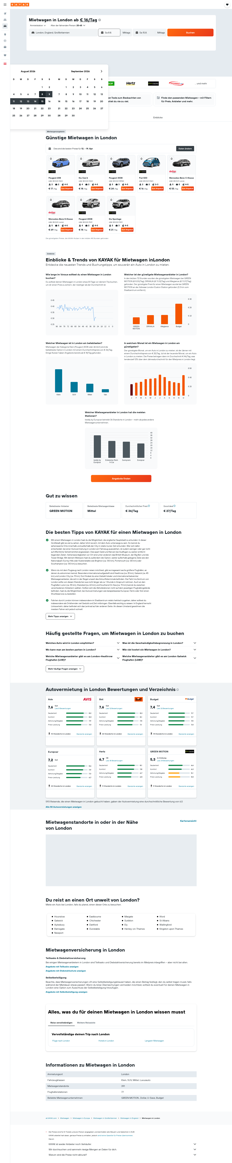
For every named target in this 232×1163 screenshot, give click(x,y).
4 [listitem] (81, 184)
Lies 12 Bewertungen (114, 708)
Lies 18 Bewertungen (114, 760)
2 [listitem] (51, 184)
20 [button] (89, 81)
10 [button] (68, 74)
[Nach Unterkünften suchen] (5, 20)
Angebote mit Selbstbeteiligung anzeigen (66, 992)
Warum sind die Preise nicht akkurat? (123, 1154)
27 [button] (90, 88)
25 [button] (75, 88)
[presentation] (99, 20)
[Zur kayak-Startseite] (20, 4)
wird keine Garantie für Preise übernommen (115, 1135)
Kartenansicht (188, 820)
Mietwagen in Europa (81, 1118)
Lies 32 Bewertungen (165, 708)
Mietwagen (64, 1118)
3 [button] (68, 67)
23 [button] (111, 81)
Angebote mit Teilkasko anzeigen (62, 966)
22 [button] (104, 81)
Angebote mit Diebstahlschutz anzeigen (66, 970)
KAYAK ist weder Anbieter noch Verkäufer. (123, 1144)
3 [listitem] (117, 184)
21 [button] (97, 81)
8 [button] (104, 67)
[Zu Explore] (5, 34)
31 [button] (68, 95)
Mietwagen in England (129, 1118)
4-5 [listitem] (65, 184)
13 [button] (90, 74)
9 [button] (111, 67)
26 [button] (82, 88)
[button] (5, 4)
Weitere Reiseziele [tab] (86, 1022)
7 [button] (97, 67)
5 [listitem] (111, 184)
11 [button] (75, 74)
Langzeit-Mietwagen (154, 1040)
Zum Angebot (66, 188)
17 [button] (68, 81)
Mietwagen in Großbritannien (105, 1118)
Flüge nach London (61, 1040)
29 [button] (104, 88)
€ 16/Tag (88, 19)
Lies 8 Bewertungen (63, 708)
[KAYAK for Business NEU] (5, 47)
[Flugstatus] (5, 41)
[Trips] (5, 55)
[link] (121, 478)
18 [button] (76, 81)
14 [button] (97, 74)
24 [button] (68, 88)
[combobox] (37, 25)
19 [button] (83, 81)
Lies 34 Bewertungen (165, 760)
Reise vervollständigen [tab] (61, 1022)
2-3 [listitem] (155, 184)
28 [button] (97, 88)
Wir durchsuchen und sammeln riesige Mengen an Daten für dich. (123, 1149)
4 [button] (75, 67)
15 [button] (104, 74)
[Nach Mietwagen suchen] (5, 26)
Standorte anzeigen (84, 734)
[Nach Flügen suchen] (5, 14)
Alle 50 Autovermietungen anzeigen (64, 807)
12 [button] (83, 74)
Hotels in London (106, 1040)
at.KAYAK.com (51, 1118)
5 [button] (82, 67)
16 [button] (111, 74)
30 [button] (111, 88)
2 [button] (111, 60)
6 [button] (90, 67)
